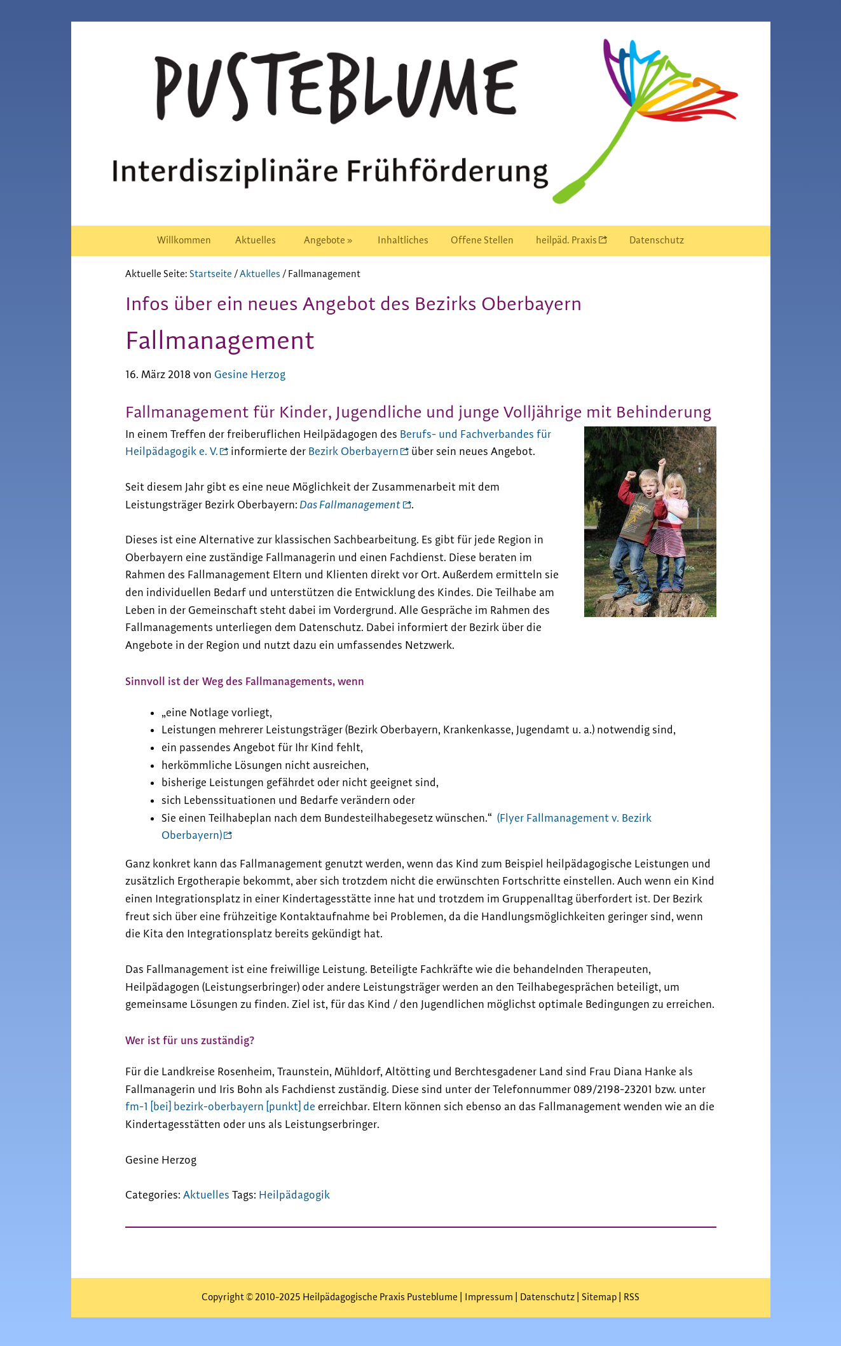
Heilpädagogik (294, 1195)
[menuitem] (184, 241)
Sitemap (599, 1297)
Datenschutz (547, 1297)
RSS (631, 1297)
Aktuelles (206, 1195)
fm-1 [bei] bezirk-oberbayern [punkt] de (220, 1107)
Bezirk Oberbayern (353, 452)
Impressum (490, 1297)
